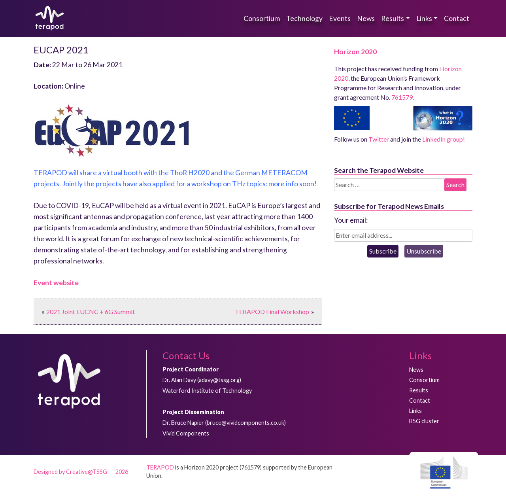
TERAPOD (160, 467)
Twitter (378, 139)
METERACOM (284, 172)
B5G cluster (424, 421)
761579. (402, 97)
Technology (304, 18)
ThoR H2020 (190, 172)
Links (424, 18)
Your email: (351, 220)
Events (340, 18)
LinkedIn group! (443, 139)
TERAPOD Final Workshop (272, 311)
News (366, 18)
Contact (456, 18)
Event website (56, 282)
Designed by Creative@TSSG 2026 (81, 471)
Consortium (262, 18)
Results (392, 18)
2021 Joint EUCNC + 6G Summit (90, 311)
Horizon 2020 (355, 51)
